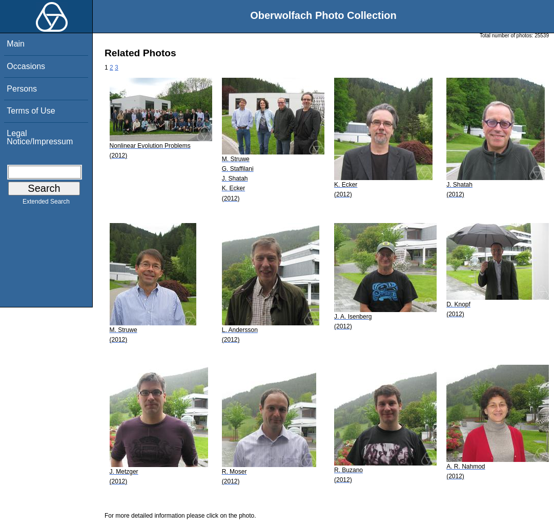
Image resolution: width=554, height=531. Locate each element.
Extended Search (46, 204)
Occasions (26, 66)
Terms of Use (31, 110)
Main (16, 43)
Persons (22, 88)
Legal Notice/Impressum (40, 137)
